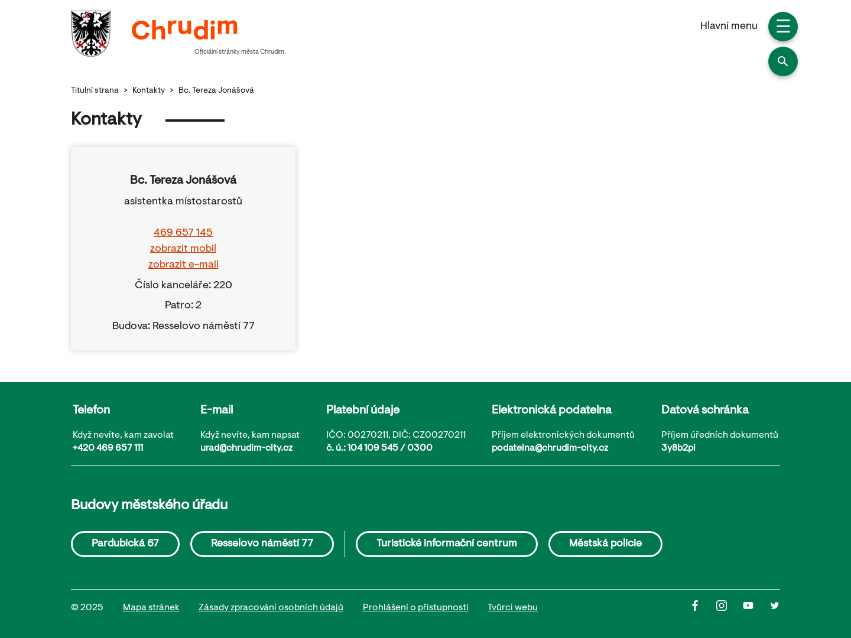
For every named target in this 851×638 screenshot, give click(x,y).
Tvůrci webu (513, 608)
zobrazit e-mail (183, 265)
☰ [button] (783, 28)
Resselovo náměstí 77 (262, 544)
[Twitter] (774, 608)
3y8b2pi (678, 448)
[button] (783, 61)
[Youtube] (756, 608)
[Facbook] (703, 608)
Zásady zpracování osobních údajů (271, 608)
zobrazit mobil (183, 249)
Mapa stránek (151, 608)
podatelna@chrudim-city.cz (550, 448)
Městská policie (605, 544)
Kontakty (148, 91)
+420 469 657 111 (108, 448)
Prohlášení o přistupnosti (416, 608)
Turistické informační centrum (446, 544)
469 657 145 (183, 233)
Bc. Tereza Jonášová (216, 91)
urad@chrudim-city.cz (246, 448)
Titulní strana (95, 91)
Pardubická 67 (125, 544)
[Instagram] (729, 608)
